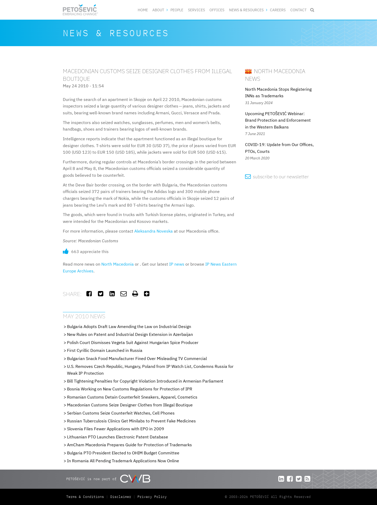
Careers (278, 9)
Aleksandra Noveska (153, 231)
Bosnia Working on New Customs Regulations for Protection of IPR (129, 388)
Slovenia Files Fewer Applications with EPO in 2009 (115, 428)
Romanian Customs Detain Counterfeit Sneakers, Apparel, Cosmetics (132, 397)
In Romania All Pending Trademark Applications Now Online (123, 460)
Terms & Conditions (86, 497)
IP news (176, 264)
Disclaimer (120, 497)
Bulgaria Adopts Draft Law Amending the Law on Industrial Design (129, 326)
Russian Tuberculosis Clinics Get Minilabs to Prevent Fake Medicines (131, 420)
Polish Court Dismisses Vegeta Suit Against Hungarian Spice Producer (132, 342)
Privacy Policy (152, 497)
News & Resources (246, 9)
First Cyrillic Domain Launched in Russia (104, 350)
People (176, 9)
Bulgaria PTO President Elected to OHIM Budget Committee (123, 452)
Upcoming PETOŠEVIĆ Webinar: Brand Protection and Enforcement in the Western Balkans (278, 120)
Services (196, 9)
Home (143, 9)
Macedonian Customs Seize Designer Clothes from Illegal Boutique (130, 404)
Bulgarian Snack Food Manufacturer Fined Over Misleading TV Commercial (137, 358)
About (158, 9)
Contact (298, 9)
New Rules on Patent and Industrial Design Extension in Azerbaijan (130, 334)
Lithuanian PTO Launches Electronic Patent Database (117, 436)
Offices (216, 9)
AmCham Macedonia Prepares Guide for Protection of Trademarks (129, 444)
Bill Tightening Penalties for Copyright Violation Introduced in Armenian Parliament (145, 381)
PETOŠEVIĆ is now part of (108, 478)
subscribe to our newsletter (277, 177)
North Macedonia (117, 264)
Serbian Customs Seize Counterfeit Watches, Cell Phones (121, 413)
